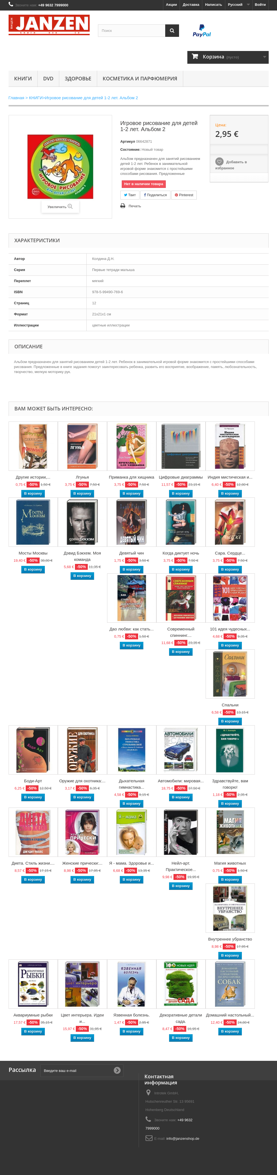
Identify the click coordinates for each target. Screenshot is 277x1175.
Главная (16, 97)
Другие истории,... (33, 477)
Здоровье (78, 78)
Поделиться (155, 195)
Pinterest (184, 195)
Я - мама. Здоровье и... (131, 863)
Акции (171, 4)
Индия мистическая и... (230, 477)
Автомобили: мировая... (181, 780)
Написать (213, 4)
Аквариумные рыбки (33, 1015)
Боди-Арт (33, 780)
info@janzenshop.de (183, 1138)
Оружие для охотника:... (82, 780)
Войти (260, 4)
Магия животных (230, 863)
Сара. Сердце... (230, 553)
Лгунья (82, 477)
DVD (48, 78)
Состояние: (130, 149)
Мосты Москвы (33, 553)
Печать (135, 206)
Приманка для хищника (131, 477)
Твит (130, 195)
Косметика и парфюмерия (140, 78)
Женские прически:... (82, 863)
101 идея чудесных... (230, 629)
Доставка (191, 4)
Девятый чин (131, 553)
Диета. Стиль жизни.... (33, 863)
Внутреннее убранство (230, 939)
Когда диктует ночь (180, 553)
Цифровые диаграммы (181, 477)
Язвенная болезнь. (131, 1015)
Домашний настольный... (230, 1015)
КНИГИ (23, 78)
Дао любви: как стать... (132, 629)
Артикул (127, 141)
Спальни (230, 705)
